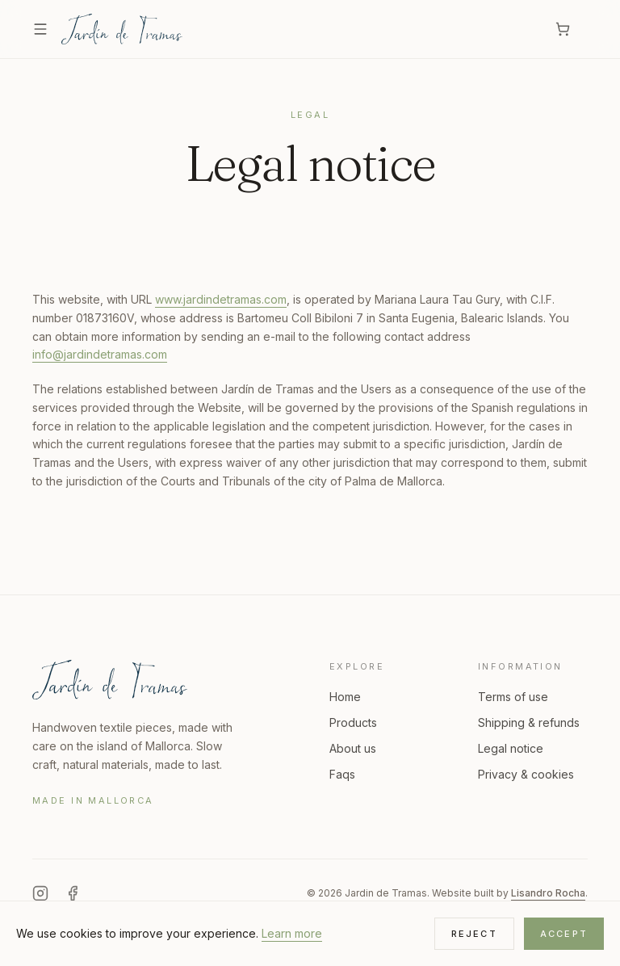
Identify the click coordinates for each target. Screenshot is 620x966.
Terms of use (513, 697)
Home (345, 697)
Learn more (292, 933)
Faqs (342, 774)
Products (353, 722)
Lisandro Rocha (548, 893)
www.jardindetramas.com (221, 299)
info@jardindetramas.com (99, 354)
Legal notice (510, 748)
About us (352, 748)
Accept (564, 933)
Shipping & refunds (529, 722)
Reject (474, 933)
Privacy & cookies (526, 774)
